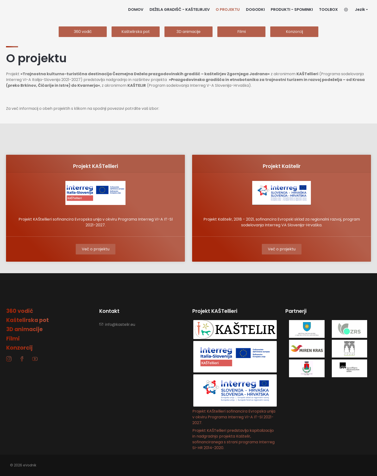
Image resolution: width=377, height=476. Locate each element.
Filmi (241, 31)
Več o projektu (95, 249)
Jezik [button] (360, 9)
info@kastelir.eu (117, 324)
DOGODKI (255, 9)
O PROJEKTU (228, 9)
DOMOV (135, 9)
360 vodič (83, 31)
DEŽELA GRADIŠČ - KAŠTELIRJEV (180, 9)
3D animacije (188, 31)
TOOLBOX (328, 9)
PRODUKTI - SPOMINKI (292, 9)
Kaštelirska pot (135, 31)
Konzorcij (294, 31)
